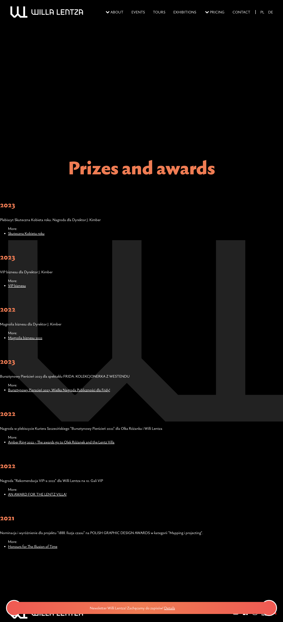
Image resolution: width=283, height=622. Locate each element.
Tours (159, 12)
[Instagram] (255, 615)
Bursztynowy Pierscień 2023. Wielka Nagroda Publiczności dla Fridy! (59, 389)
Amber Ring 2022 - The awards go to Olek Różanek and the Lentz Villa (61, 442)
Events (138, 12)
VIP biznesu (17, 285)
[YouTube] (236, 615)
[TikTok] (264, 615)
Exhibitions (184, 12)
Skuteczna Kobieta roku (26, 233)
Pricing (217, 12)
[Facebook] (245, 615)
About (116, 12)
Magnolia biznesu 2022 (25, 337)
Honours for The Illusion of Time (32, 546)
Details (171, 608)
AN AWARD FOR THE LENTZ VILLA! (37, 494)
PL (262, 12)
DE (270, 12)
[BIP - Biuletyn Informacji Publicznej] (274, 615)
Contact (241, 12)
